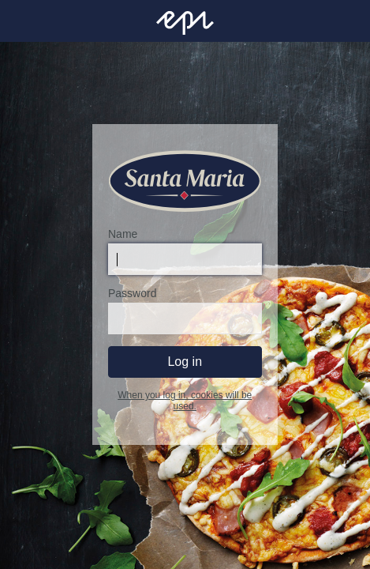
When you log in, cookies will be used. (185, 401)
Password (132, 293)
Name (122, 234)
